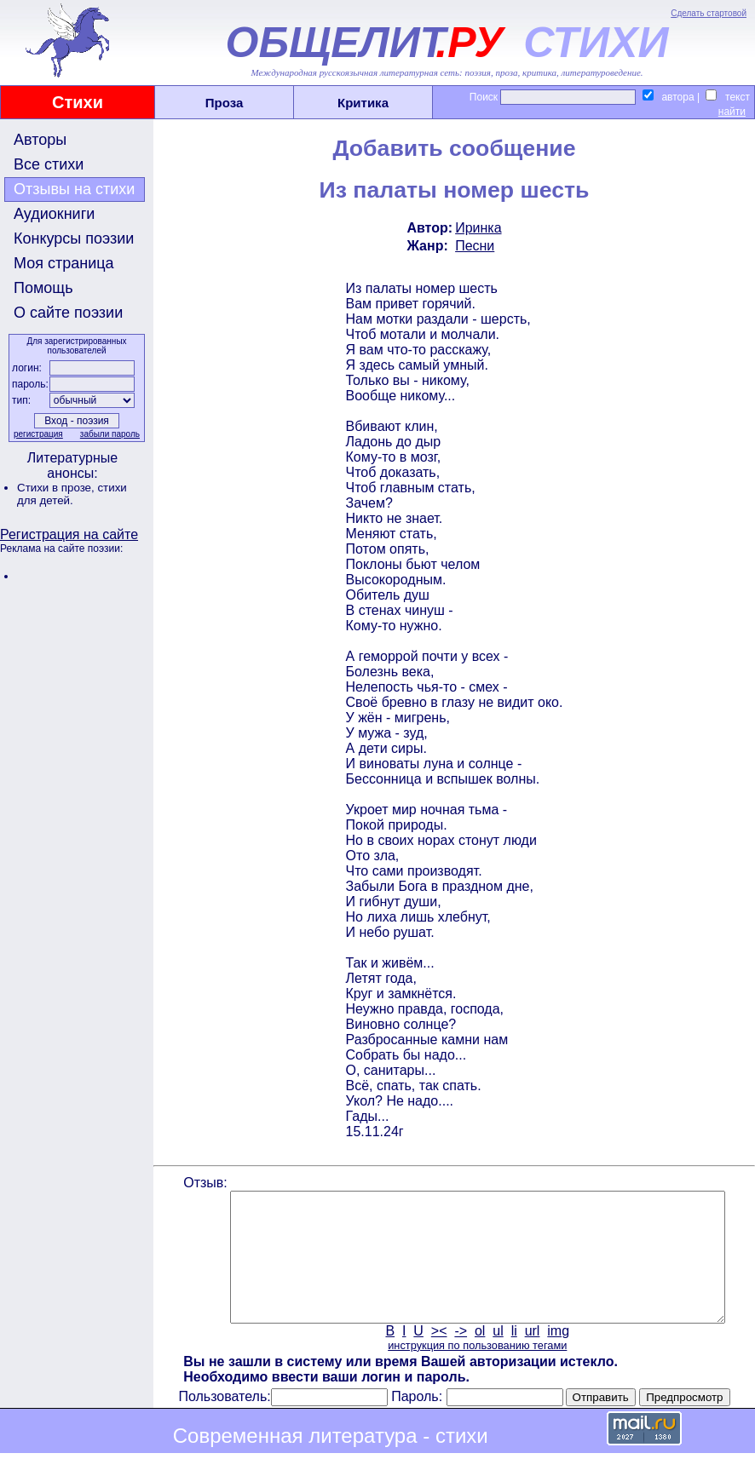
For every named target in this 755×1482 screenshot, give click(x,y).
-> (459, 1356)
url (531, 1356)
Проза (224, 102)
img (557, 1356)
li (513, 1356)
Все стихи (49, 164)
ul (497, 1356)
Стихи (77, 102)
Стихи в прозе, (57, 487)
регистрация (36, 434)
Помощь (43, 287)
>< (437, 1356)
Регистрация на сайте (69, 534)
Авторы (40, 139)
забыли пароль (108, 434)
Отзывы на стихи (74, 189)
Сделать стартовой (708, 13)
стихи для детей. (72, 494)
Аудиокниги (54, 213)
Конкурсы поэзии (74, 238)
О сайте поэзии (68, 312)
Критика (363, 102)
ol (478, 1356)
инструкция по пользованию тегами (475, 1370)
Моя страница (64, 263)
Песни (473, 245)
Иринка (476, 228)
